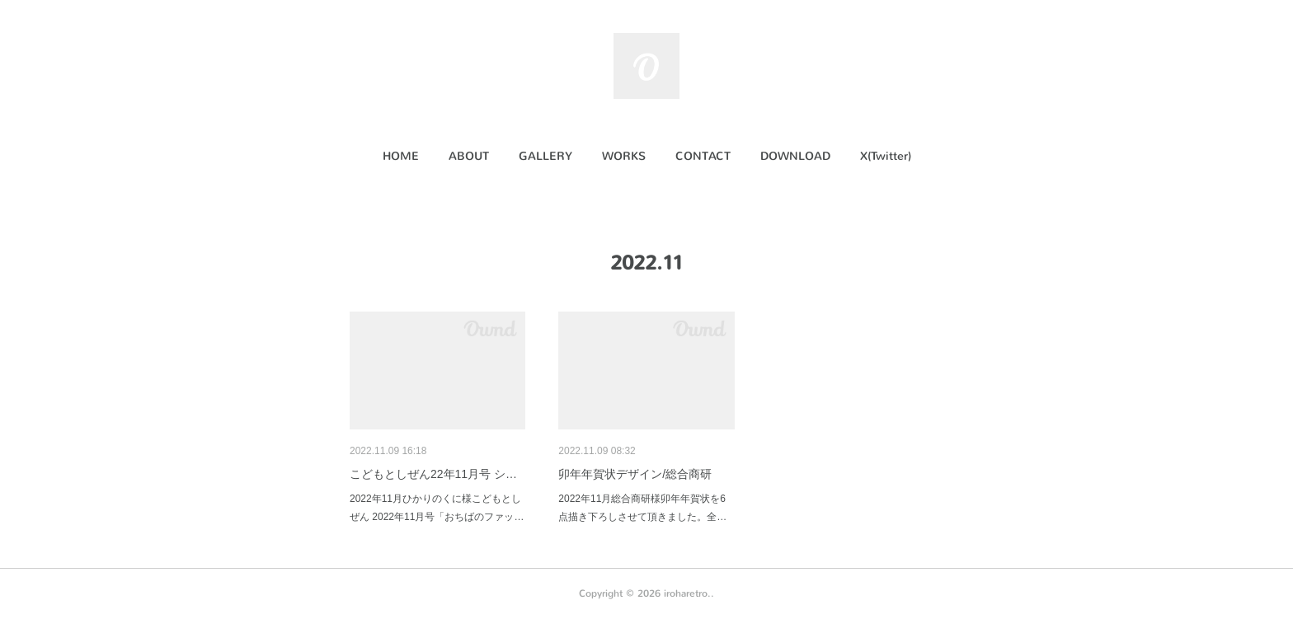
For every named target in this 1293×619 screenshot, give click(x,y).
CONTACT (703, 156)
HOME (401, 156)
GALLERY (545, 156)
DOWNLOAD (795, 156)
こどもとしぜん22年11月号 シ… (433, 474)
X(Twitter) (885, 156)
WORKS (624, 156)
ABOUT (469, 156)
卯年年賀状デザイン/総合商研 (635, 474)
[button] (401, 156)
